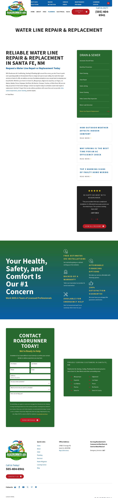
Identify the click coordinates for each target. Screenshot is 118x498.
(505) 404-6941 (102, 13)
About (39, 449)
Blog (38, 468)
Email (30, 369)
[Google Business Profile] (15, 487)
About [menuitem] (38, 12)
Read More (10, 94)
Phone (10, 369)
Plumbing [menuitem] (51, 12)
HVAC (38, 452)
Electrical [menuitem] (61, 12)
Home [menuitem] (33, 12)
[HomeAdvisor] (36, 487)
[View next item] (96, 219)
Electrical (39, 458)
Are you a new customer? (15, 381)
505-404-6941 (15, 469)
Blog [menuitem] (68, 12)
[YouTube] (23, 487)
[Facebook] (19, 487)
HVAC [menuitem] (44, 12)
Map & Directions (64, 450)
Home (38, 446)
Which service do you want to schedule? (19, 387)
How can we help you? (14, 393)
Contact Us (81, 11)
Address (10, 375)
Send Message (28, 420)
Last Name (32, 363)
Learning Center (41, 465)
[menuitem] (94, 61)
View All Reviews (94, 226)
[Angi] (32, 487)
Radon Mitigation (42, 461)
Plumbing (39, 455)
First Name (11, 363)
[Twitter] (28, 487)
